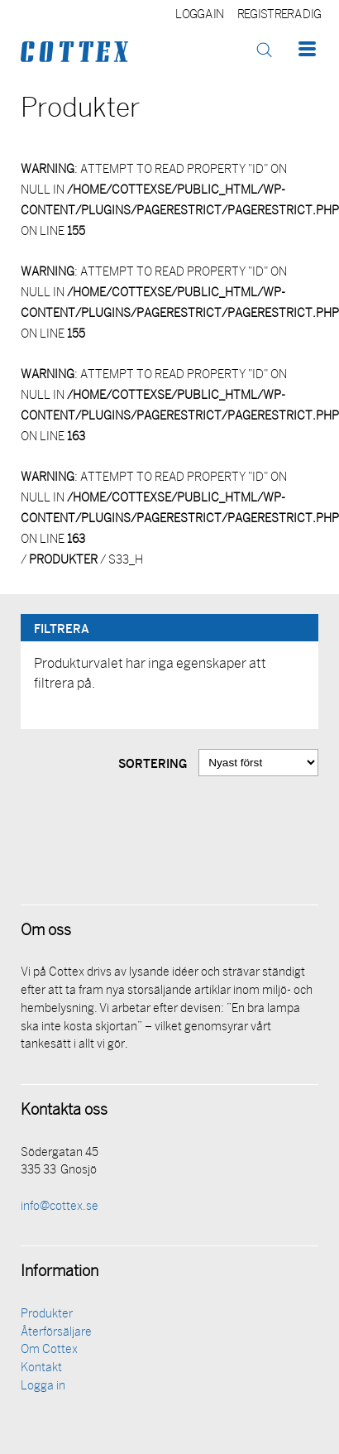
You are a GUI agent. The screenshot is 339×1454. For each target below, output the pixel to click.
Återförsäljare (56, 1332)
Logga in (199, 15)
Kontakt (41, 1368)
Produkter (47, 1314)
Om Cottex (49, 1350)
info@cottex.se (59, 1207)
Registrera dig (279, 15)
